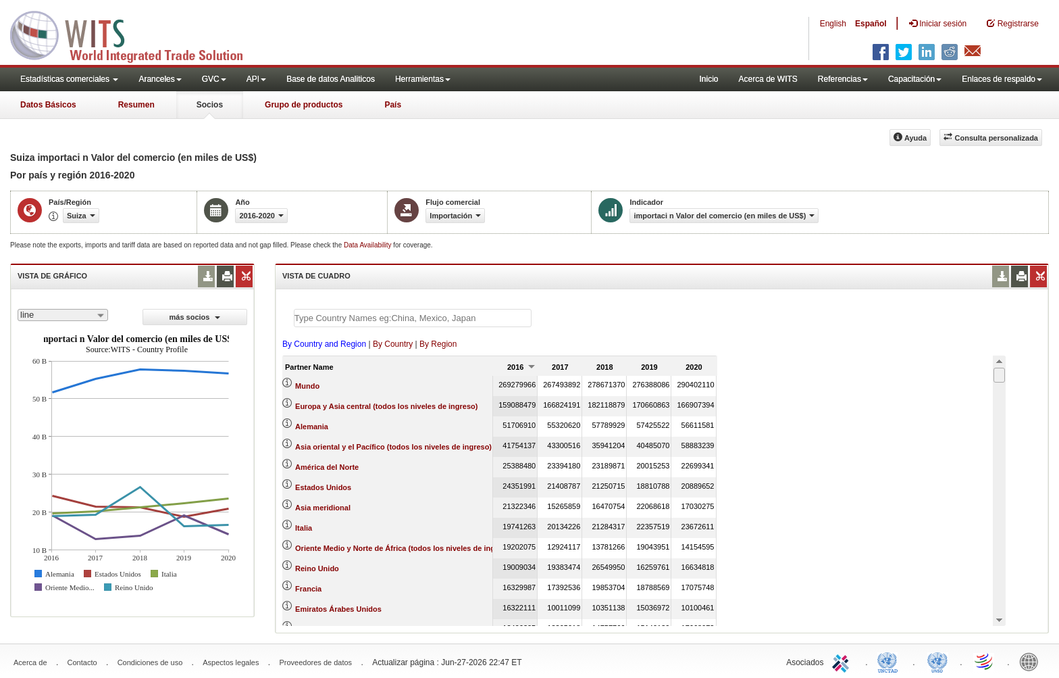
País (392, 105)
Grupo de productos (303, 105)
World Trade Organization (984, 661)
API (256, 79)
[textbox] (413, 318)
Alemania (311, 426)
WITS (135, 34)
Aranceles (159, 79)
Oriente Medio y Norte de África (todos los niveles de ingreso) (404, 548)
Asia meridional (323, 508)
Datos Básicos (48, 105)
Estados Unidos (323, 487)
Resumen (136, 105)
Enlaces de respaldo (1002, 79)
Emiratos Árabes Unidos (338, 609)
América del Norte (327, 467)
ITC (842, 661)
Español (871, 23)
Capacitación (914, 79)
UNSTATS (937, 661)
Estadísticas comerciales (69, 79)
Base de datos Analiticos (330, 79)
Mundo (307, 386)
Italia (303, 528)
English (833, 23)
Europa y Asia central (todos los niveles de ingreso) (386, 406)
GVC (214, 79)
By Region (438, 344)
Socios (210, 105)
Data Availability (368, 245)
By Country (393, 344)
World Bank (1031, 661)
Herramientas (422, 79)
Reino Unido (317, 568)
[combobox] (63, 315)
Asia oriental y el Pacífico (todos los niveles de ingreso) (393, 447)
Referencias (843, 79)
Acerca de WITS (767, 79)
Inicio (708, 79)
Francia (308, 589)
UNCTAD (890, 661)
